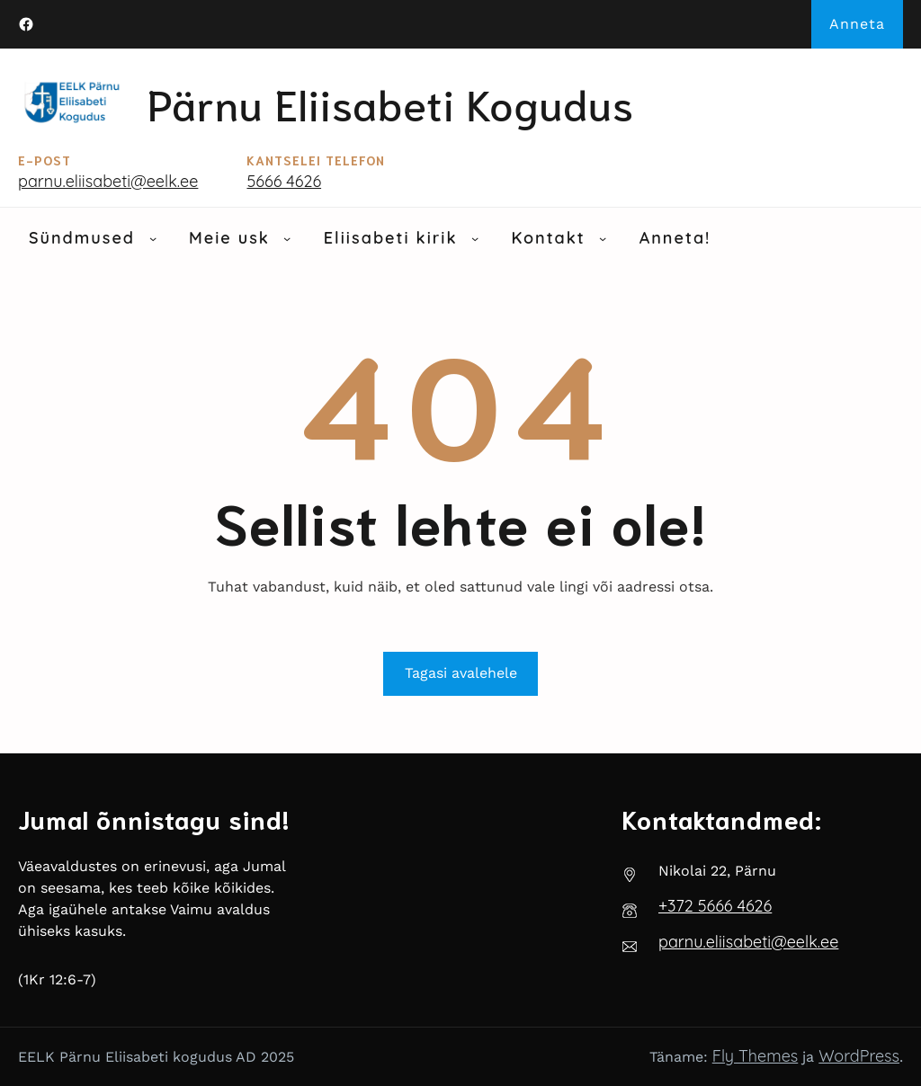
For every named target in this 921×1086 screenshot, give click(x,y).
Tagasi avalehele (461, 672)
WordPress (858, 1056)
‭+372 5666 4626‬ (715, 905)
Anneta (857, 23)
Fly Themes (755, 1056)
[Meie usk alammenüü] (287, 238)
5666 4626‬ (283, 181)
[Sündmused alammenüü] (152, 238)
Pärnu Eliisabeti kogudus (391, 102)
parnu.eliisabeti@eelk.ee (108, 181)
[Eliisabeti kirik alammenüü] (474, 238)
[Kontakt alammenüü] (602, 238)
